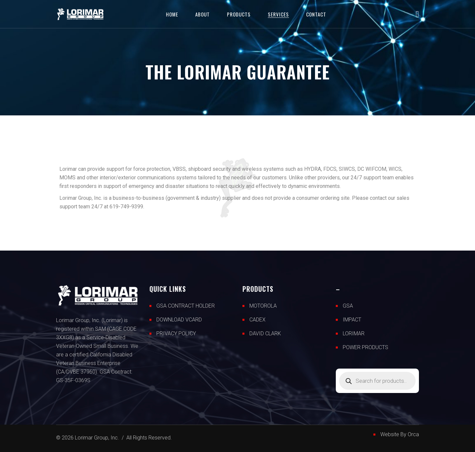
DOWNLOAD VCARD (179, 319)
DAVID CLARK (265, 333)
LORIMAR (353, 333)
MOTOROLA (263, 306)
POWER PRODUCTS (365, 347)
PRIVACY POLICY (176, 333)
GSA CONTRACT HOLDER (185, 306)
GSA (348, 306)
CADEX (257, 319)
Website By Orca (399, 434)
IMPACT (352, 319)
